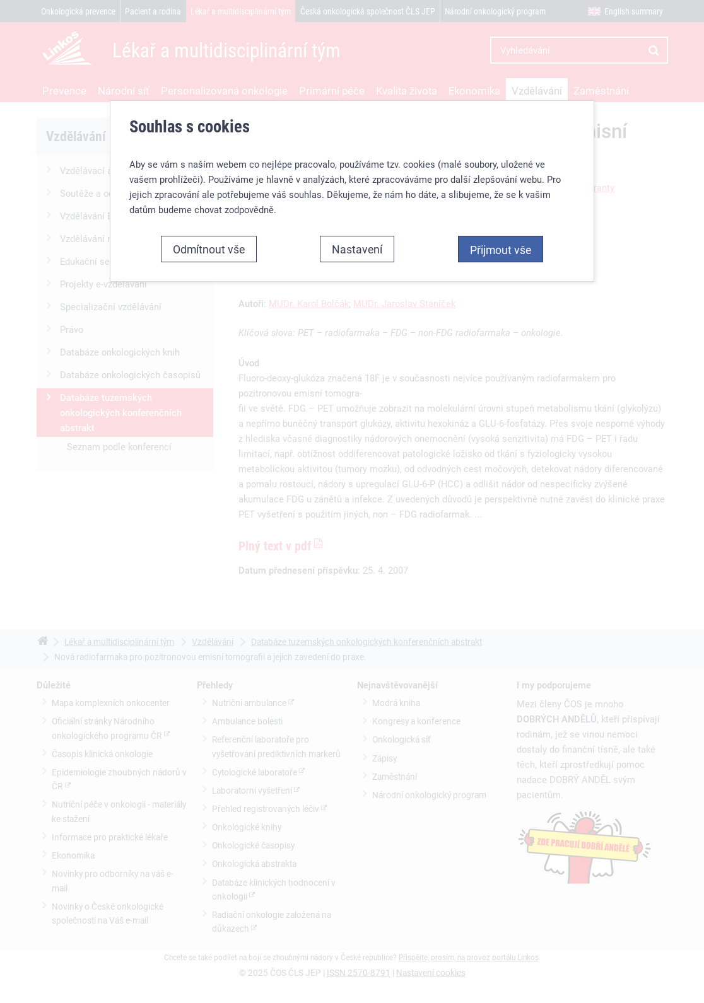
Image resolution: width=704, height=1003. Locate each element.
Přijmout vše (500, 249)
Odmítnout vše (209, 249)
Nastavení (357, 249)
